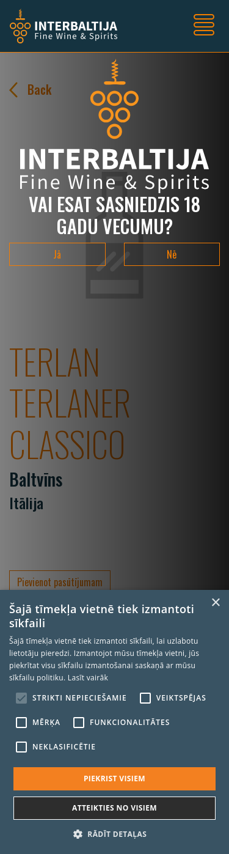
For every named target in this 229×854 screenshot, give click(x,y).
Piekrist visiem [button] (114, 778)
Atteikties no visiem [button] (114, 808)
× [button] (215, 603)
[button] (114, 834)
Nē (171, 254)
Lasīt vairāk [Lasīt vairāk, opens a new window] (88, 677)
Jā (57, 254)
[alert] (114, 722)
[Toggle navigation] (204, 26)
